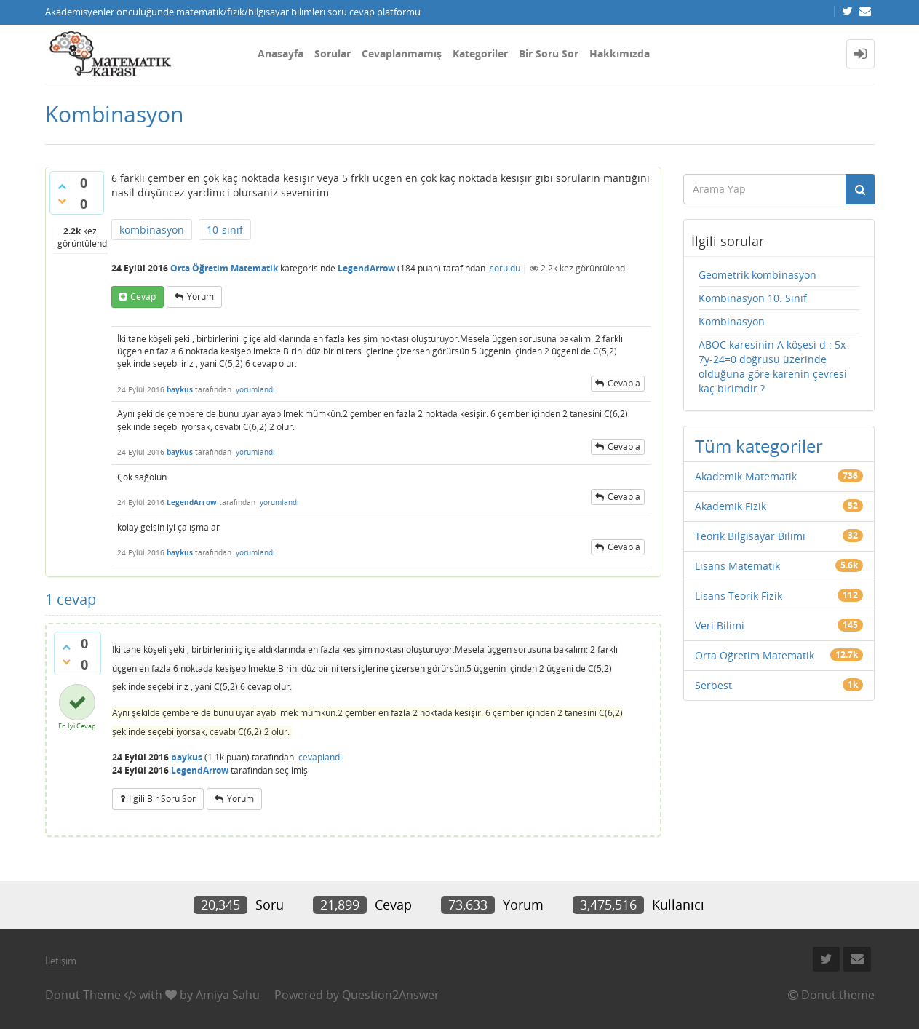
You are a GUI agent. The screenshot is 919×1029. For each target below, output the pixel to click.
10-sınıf (225, 230)
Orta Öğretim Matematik (224, 268)
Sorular (332, 53)
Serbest (713, 685)
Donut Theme (83, 995)
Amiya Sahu (228, 995)
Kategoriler (480, 53)
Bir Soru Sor (548, 53)
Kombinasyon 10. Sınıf (753, 298)
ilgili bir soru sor (162, 798)
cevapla (624, 383)
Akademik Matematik (746, 476)
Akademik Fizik (730, 506)
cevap (143, 296)
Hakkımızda (619, 53)
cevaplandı (320, 757)
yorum (200, 296)
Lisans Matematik (737, 566)
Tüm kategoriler (759, 446)
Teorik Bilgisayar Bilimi (750, 536)
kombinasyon (151, 230)
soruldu (505, 268)
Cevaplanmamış (402, 53)
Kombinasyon (732, 321)
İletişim (60, 960)
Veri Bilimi (719, 625)
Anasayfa (280, 53)
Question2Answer (390, 995)
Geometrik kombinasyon (757, 275)
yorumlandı (255, 389)
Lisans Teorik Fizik (738, 596)
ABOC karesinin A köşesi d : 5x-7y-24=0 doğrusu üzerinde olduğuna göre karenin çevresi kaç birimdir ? (774, 366)
